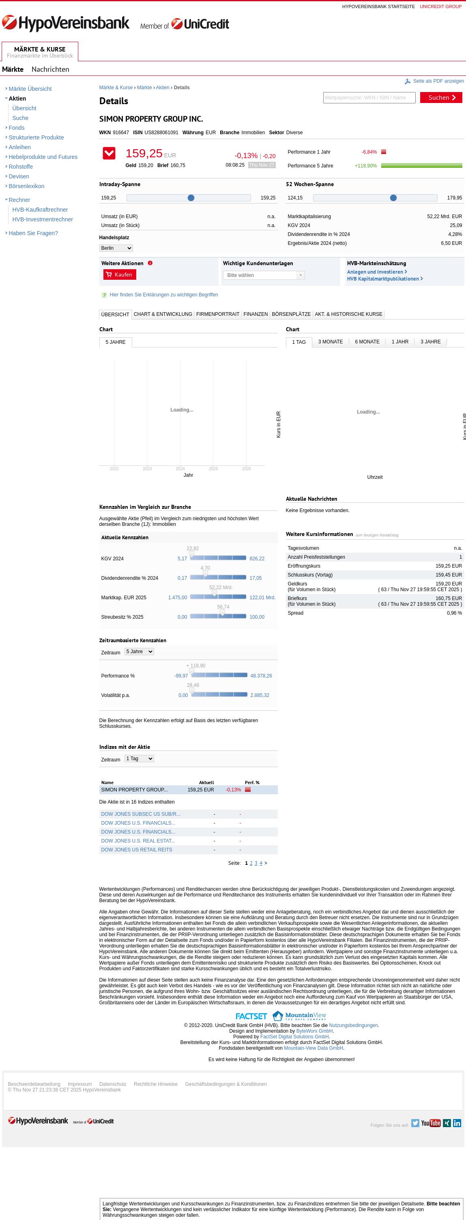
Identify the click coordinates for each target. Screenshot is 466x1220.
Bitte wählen (241, 275)
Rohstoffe (21, 166)
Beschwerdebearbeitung (34, 1084)
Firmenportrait (217, 314)
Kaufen (123, 274)
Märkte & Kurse (116, 87)
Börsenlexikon (27, 186)
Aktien (17, 98)
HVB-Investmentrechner (43, 219)
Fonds (17, 127)
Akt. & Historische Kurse (348, 314)
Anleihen (20, 147)
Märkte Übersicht (30, 89)
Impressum (80, 1084)
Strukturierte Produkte (36, 137)
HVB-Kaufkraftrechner (40, 209)
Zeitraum (110, 653)
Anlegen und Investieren (375, 271)
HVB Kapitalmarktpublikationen (383, 278)
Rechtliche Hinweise (156, 1084)
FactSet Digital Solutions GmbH (294, 1037)
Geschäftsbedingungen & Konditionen (226, 1084)
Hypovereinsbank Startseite (378, 6)
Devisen (19, 176)
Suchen (439, 97)
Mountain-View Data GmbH (313, 1048)
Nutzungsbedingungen (353, 1025)
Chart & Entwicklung (163, 314)
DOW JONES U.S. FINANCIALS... (138, 823)
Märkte (144, 87)
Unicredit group (441, 6)
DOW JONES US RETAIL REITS (136, 850)
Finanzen (256, 314)
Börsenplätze (291, 314)
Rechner (19, 200)
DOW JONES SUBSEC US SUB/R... (140, 814)
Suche (21, 118)
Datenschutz (113, 1084)
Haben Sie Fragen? (33, 233)
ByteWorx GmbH (314, 1031)
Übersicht (25, 108)
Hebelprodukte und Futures (43, 157)
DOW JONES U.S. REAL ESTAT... (138, 841)
